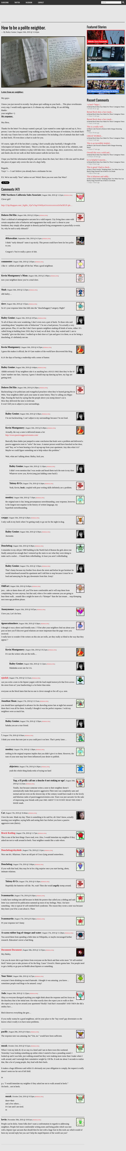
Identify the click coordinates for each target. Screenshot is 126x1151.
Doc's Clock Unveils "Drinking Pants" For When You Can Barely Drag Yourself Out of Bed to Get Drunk (105, 170)
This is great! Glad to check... (99, 167)
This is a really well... (95, 127)
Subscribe (5, 2)
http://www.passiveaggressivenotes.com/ (21, 435)
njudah (4, 678)
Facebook (29, 2)
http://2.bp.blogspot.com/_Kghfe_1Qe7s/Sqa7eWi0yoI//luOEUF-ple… (36, 205)
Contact (41, 2)
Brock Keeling (8, 833)
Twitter (17, 2)
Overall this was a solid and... (99, 152)
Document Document (11, 950)
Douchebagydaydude (11, 850)
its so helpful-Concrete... (97, 160)
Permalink (68, 195)
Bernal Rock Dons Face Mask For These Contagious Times (106, 107)
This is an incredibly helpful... (99, 143)
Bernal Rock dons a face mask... (100, 112)
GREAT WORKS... (95, 136)
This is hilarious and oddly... (98, 176)
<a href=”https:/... (94, 104)
